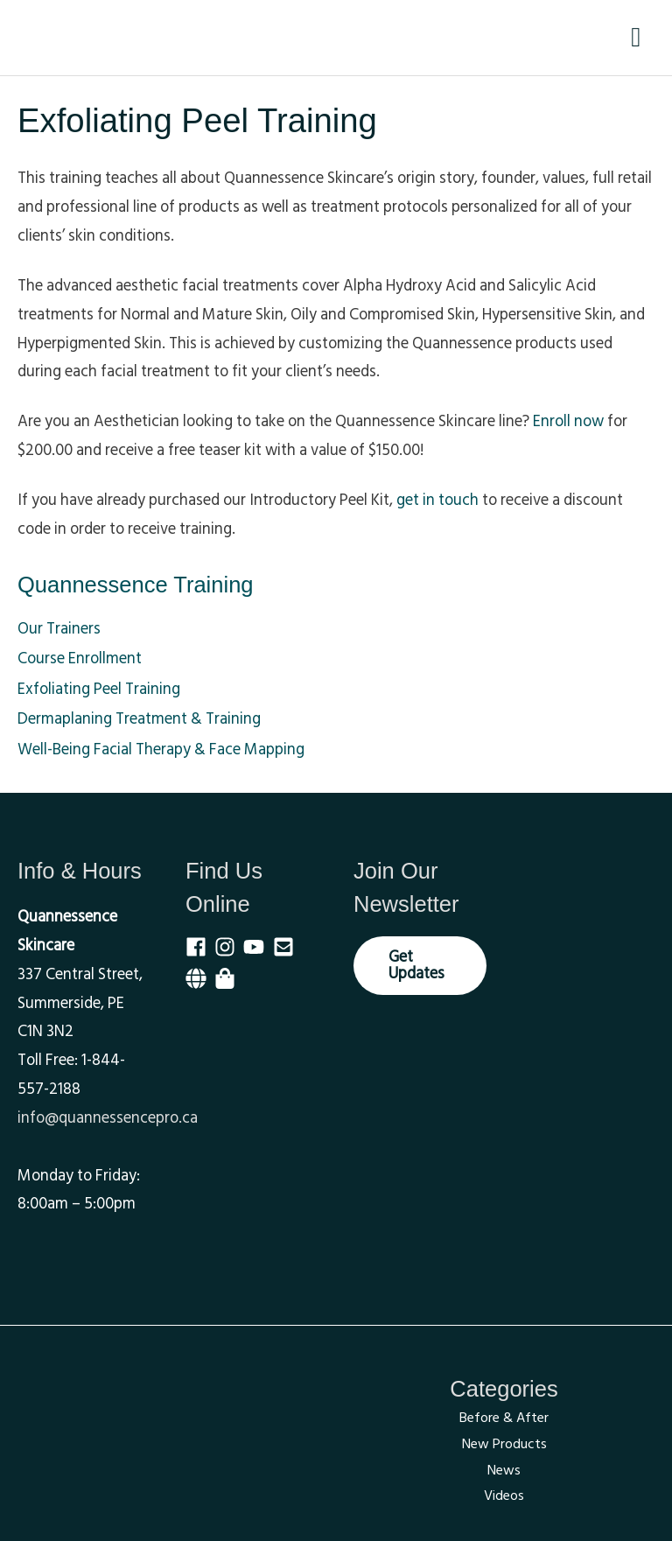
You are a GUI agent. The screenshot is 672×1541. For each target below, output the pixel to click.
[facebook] (200, 946)
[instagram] (228, 946)
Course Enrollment (80, 658)
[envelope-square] (287, 946)
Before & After (504, 1417)
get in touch (437, 500)
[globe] (200, 978)
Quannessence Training (136, 584)
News (504, 1470)
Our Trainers (59, 629)
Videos (504, 1495)
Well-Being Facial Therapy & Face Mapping (161, 749)
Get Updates (416, 965)
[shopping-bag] (228, 978)
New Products (504, 1443)
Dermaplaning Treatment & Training (139, 719)
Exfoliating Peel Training (99, 689)
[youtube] (257, 946)
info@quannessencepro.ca (108, 1118)
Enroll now (568, 421)
